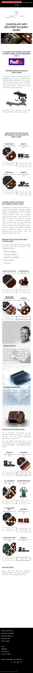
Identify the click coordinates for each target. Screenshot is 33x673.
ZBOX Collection (9, 260)
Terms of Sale (5, 654)
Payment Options (7, 636)
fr (9, 17)
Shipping (4, 649)
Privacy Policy (5, 638)
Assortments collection (11, 257)
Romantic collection (10, 254)
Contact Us (5, 651)
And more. (7, 263)
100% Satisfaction (7, 631)
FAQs (3, 646)
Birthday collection (10, 251)
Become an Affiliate (7, 633)
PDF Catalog (5, 641)
